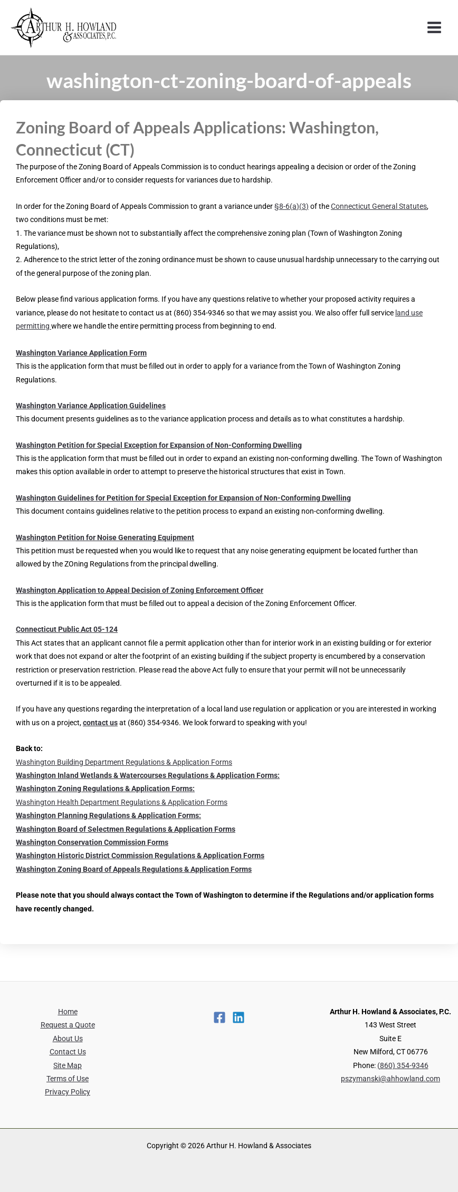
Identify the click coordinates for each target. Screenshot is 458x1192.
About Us (68, 1038)
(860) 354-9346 (402, 1065)
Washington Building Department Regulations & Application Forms (124, 762)
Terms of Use (67, 1078)
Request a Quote (68, 1025)
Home (68, 1011)
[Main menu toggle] (434, 27)
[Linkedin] (238, 1017)
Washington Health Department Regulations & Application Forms (121, 802)
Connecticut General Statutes (379, 206)
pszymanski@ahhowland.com (390, 1078)
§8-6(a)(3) (291, 206)
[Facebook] (219, 1017)
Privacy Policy (67, 1092)
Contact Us (68, 1051)
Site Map (67, 1065)
